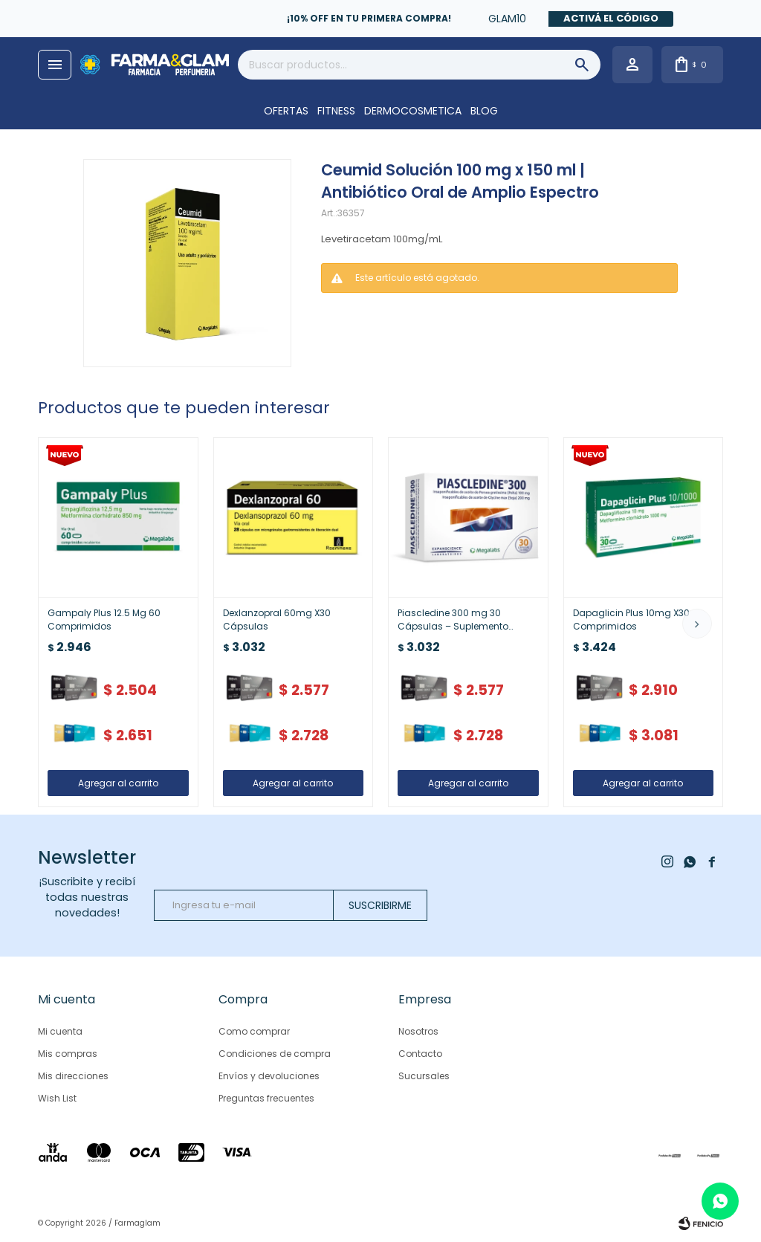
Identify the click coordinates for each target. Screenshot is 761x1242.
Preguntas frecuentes (266, 1098)
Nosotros (418, 1031)
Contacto (420, 1053)
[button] (697, 623)
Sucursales (424, 1076)
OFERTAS (286, 110)
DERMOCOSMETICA (413, 110)
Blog (484, 110)
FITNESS (336, 110)
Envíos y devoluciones (269, 1076)
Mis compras (67, 1053)
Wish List (57, 1098)
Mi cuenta (60, 1031)
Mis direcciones (73, 1076)
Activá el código (610, 18)
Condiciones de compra (274, 1053)
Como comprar (254, 1031)
